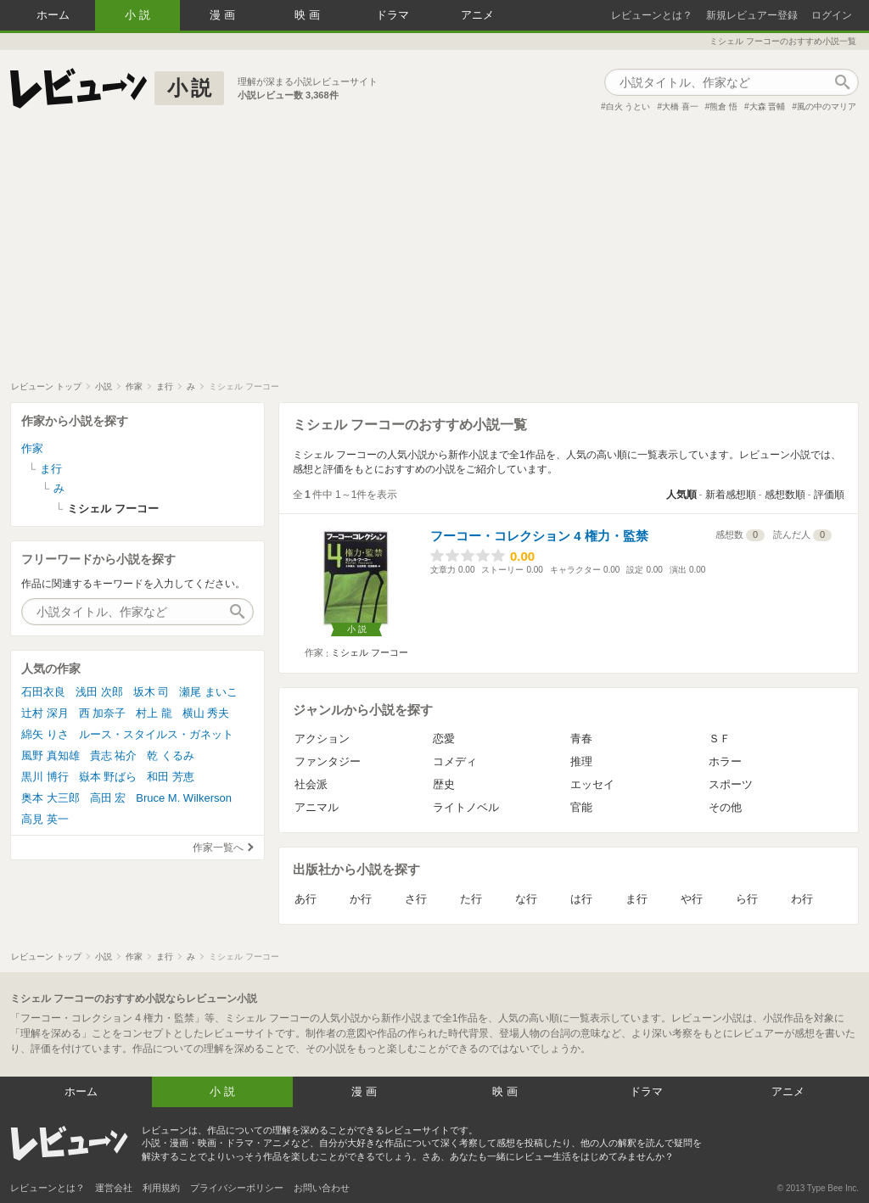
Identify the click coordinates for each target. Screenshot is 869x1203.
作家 (32, 448)
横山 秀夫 (206, 713)
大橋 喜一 (680, 106)
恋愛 (444, 738)
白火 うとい (628, 106)
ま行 (636, 898)
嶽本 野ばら (108, 776)
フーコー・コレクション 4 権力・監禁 (539, 536)
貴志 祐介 (113, 755)
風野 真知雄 (50, 755)
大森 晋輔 (767, 106)
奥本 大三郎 (50, 798)
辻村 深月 (45, 713)
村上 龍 (154, 713)
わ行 (802, 898)
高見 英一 (45, 819)
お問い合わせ (322, 1188)
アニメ (477, 14)
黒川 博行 (45, 776)
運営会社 (113, 1188)
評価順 (829, 495)
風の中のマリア (826, 106)
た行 (471, 898)
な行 (526, 898)
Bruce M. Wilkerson (184, 798)
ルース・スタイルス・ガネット (156, 734)
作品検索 (842, 82)
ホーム (53, 14)
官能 (581, 807)
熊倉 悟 (723, 106)
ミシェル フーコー (369, 652)
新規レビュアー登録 (752, 15)
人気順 (681, 495)
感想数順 (785, 495)
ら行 (747, 898)
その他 (725, 807)
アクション (322, 738)
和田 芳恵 (170, 776)
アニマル (316, 807)
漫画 (224, 14)
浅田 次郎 (99, 691)
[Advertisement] (434, 253)
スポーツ (731, 784)
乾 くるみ (170, 755)
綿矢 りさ (45, 734)
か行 (361, 898)
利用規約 (161, 1188)
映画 (308, 14)
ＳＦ (720, 738)
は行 (581, 898)
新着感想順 (730, 495)
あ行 (305, 898)
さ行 (416, 898)
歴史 (444, 784)
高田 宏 (108, 798)
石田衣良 (43, 691)
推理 (581, 761)
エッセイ (592, 784)
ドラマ (392, 14)
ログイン (831, 15)
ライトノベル (466, 807)
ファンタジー (327, 761)
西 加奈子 (102, 713)
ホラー (725, 761)
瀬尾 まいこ (208, 691)
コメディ (455, 761)
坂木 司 (151, 691)
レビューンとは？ (651, 15)
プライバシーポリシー (236, 1188)
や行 (692, 898)
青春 (581, 738)
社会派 (311, 784)
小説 (139, 14)
